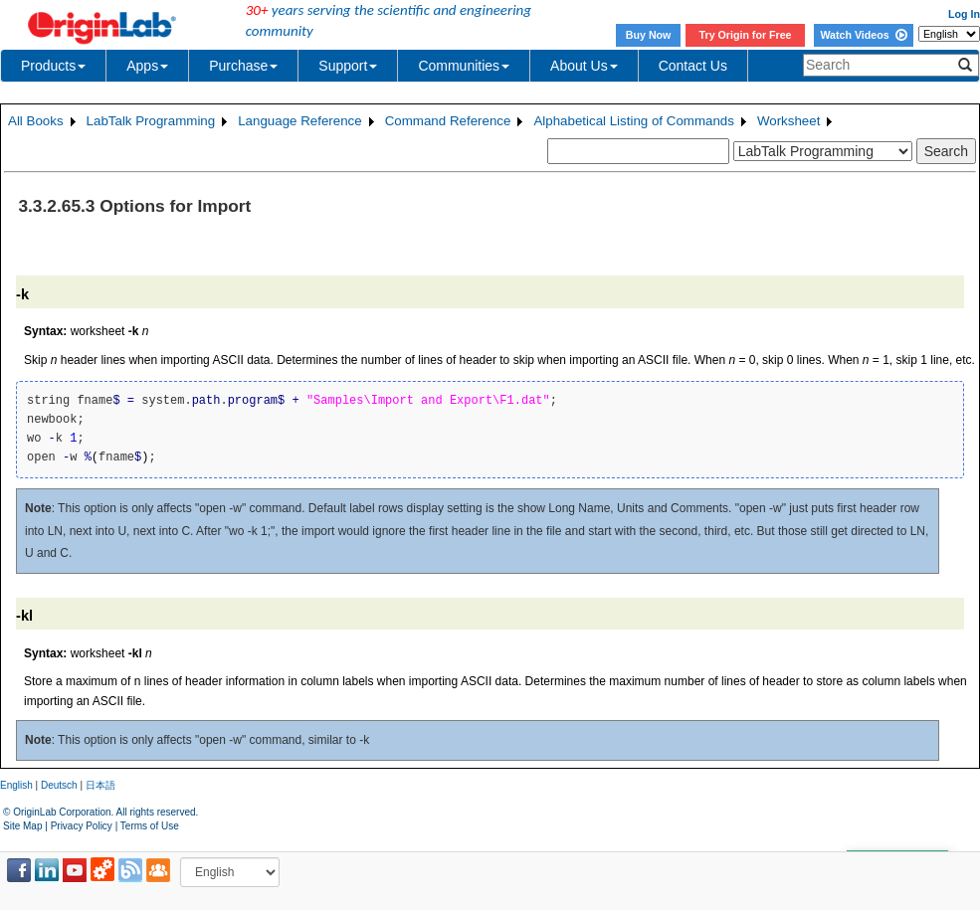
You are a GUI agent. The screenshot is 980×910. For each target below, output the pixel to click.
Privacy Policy (81, 825)
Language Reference (300, 120)
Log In (964, 14)
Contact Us (693, 66)
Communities (463, 66)
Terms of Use (149, 825)
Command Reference (448, 120)
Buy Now (649, 35)
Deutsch (59, 785)
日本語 (100, 785)
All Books (36, 120)
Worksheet (788, 120)
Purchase (243, 66)
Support (347, 66)
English (16, 785)
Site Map (22, 825)
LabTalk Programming (151, 120)
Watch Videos (863, 35)
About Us (584, 66)
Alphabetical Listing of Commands (633, 120)
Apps (147, 66)
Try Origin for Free (745, 35)
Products (53, 66)
